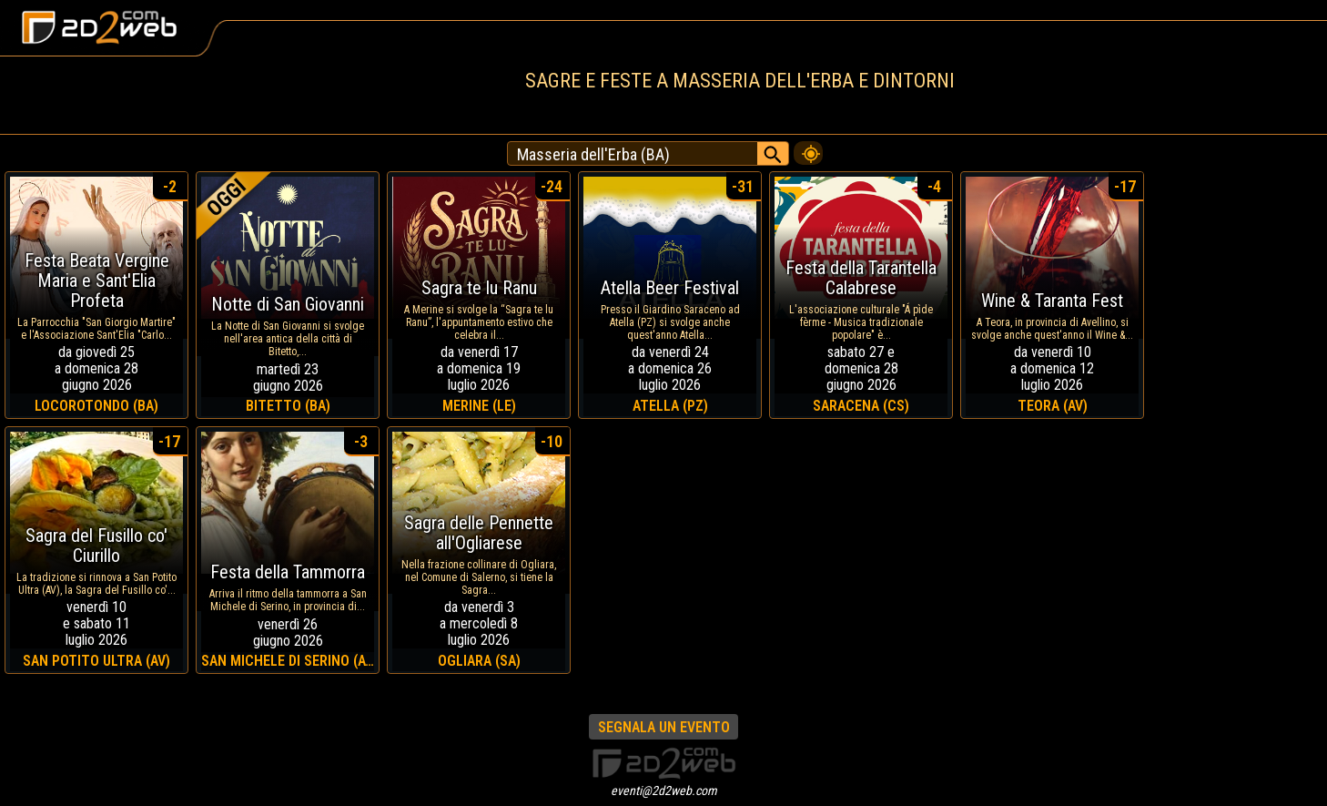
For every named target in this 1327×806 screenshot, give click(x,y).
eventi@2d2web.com (664, 790)
